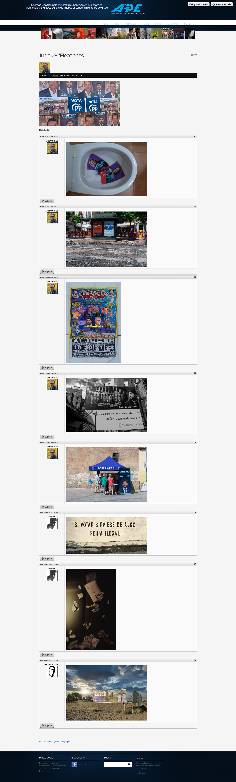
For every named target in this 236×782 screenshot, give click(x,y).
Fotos (117, 24)
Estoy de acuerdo (198, 3)
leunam (51, 517)
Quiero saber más (221, 3)
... (46, 39)
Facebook (82, 765)
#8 (195, 660)
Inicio (105, 24)
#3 (195, 277)
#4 (195, 373)
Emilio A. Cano (52, 664)
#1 (195, 137)
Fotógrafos (172, 24)
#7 (195, 564)
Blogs (146, 24)
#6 (195, 512)
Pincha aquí (44, 763)
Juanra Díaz (57, 75)
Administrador (141, 768)
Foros (158, 24)
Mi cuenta (189, 24)
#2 (195, 206)
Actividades (131, 24)
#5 (195, 442)
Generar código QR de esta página (54, 742)
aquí (143, 773)
